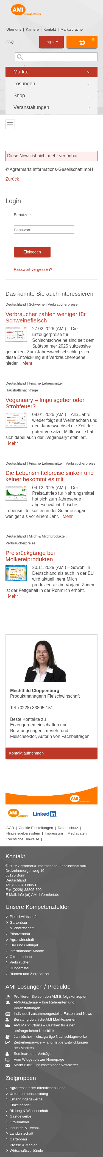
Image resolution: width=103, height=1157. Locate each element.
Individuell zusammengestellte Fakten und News (51, 1014)
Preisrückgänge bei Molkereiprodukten (30, 556)
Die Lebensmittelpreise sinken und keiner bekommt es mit (49, 476)
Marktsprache (71, 29)
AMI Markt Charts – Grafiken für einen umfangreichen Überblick (42, 1028)
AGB (10, 828)
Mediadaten (77, 833)
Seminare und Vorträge (30, 1054)
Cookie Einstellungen (36, 828)
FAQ (10, 42)
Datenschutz (68, 828)
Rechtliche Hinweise (22, 839)
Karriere (32, 29)
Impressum (54, 833)
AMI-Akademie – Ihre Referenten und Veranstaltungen (42, 1005)
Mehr (26, 363)
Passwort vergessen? (33, 269)
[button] (51, 72)
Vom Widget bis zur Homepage (37, 1060)
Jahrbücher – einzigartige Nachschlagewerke (48, 1037)
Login (51, 42)
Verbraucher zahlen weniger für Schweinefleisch (45, 317)
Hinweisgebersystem (23, 833)
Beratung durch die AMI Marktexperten (43, 1020)
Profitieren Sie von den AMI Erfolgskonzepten (48, 997)
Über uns (13, 29)
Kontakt (49, 29)
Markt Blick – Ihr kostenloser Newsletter (44, 1065)
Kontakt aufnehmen (26, 753)
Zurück (12, 179)
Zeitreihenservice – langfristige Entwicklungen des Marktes (49, 1045)
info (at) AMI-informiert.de (38, 895)
